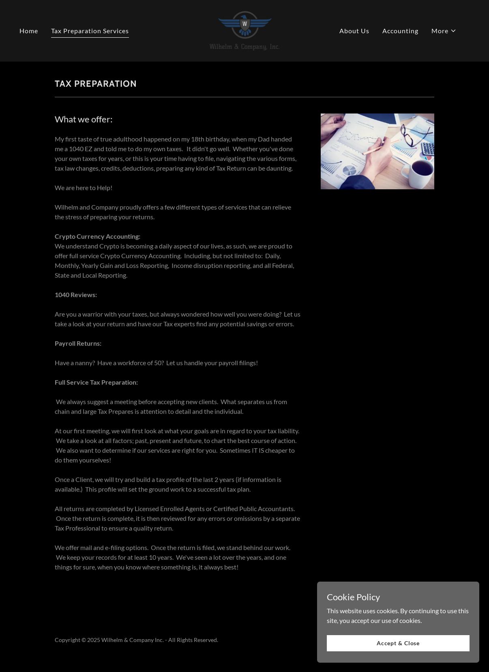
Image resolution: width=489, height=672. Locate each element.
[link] (244, 30)
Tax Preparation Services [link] (90, 30)
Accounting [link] (400, 30)
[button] (444, 31)
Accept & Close (398, 643)
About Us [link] (354, 30)
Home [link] (28, 30)
